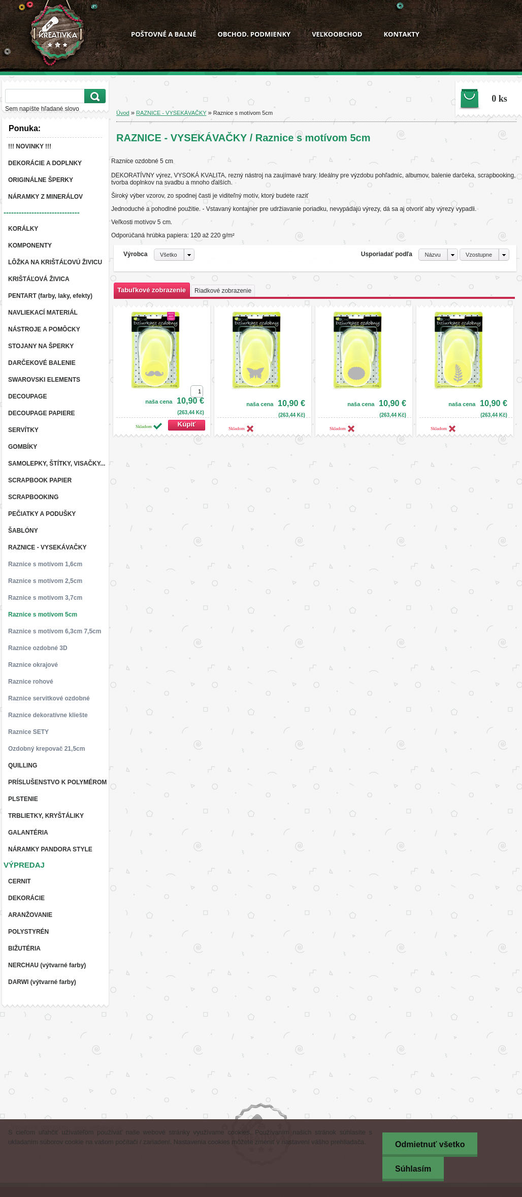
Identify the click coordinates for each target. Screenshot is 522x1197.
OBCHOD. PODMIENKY (253, 34)
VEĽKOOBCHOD (337, 34)
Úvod (122, 113)
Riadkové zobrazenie (222, 290)
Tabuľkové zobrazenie (151, 290)
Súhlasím (413, 1168)
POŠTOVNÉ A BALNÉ (163, 34)
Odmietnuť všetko (430, 1144)
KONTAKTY (401, 34)
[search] (93, 96)
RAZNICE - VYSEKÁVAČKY (171, 113)
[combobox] (438, 255)
